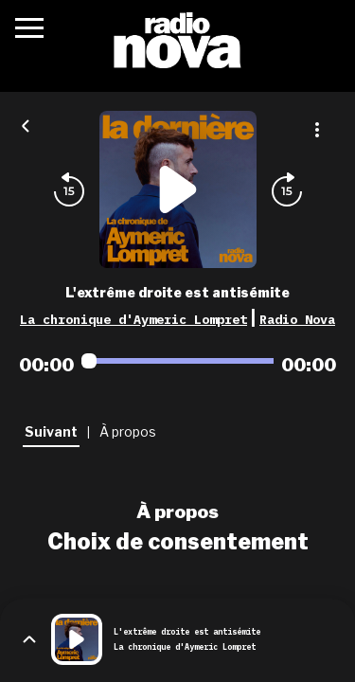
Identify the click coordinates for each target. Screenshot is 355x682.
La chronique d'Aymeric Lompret (133, 319)
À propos (177, 511)
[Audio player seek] (177, 361)
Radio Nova (297, 319)
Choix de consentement (178, 542)
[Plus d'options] (317, 130)
